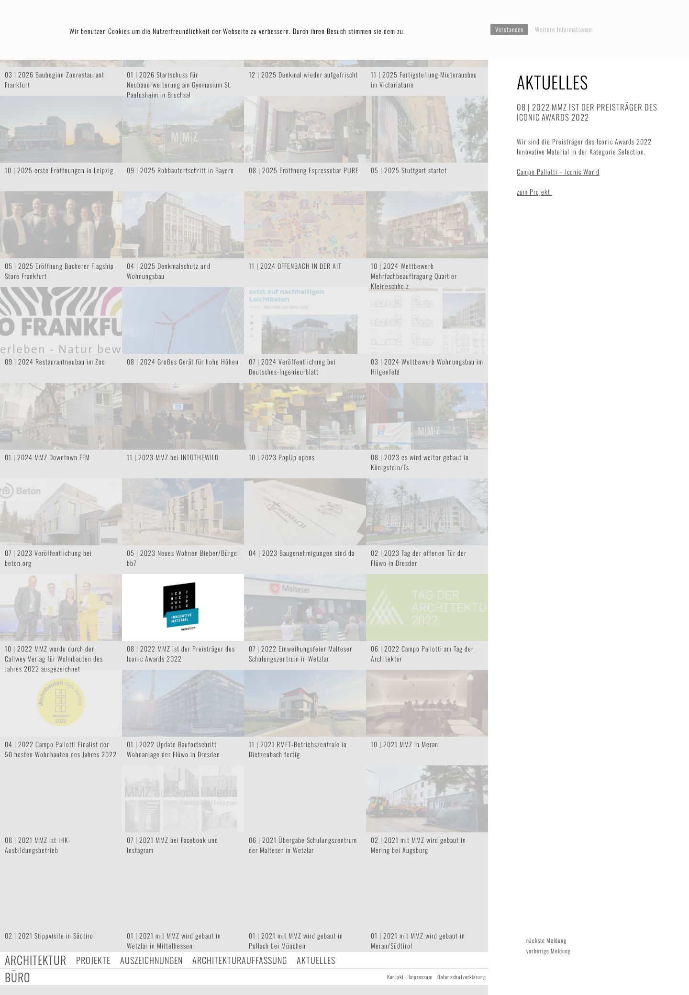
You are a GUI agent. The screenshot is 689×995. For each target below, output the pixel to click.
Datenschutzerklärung (461, 977)
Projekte (93, 959)
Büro (18, 977)
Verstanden (509, 29)
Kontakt (395, 977)
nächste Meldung (546, 940)
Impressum (421, 977)
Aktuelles (316, 959)
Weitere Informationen (563, 29)
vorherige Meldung (548, 951)
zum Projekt (534, 192)
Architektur (36, 960)
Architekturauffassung (239, 959)
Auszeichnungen (151, 959)
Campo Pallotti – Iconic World (558, 171)
